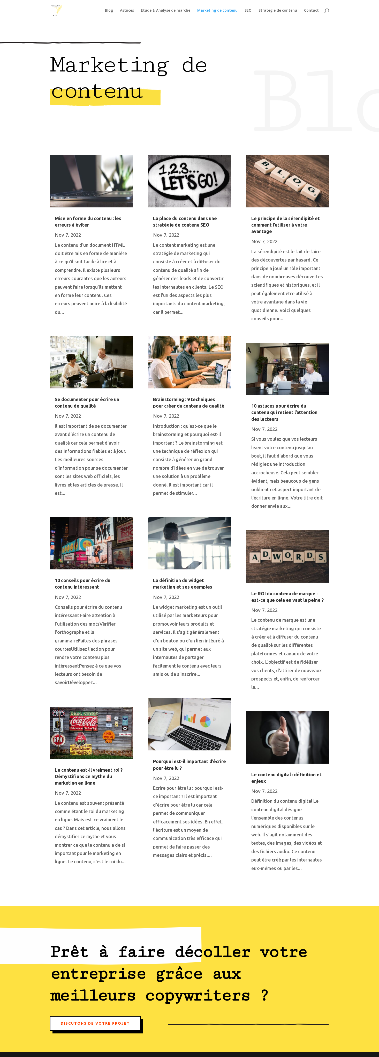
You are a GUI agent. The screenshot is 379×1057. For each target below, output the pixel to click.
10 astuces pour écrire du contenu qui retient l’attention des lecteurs (284, 412)
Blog (109, 11)
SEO (248, 11)
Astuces (127, 11)
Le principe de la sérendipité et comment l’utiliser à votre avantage (285, 225)
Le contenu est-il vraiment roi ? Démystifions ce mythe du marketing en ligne (89, 776)
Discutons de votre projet (95, 1023)
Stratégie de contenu (278, 11)
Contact (311, 11)
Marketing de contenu (217, 11)
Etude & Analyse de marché (165, 11)
